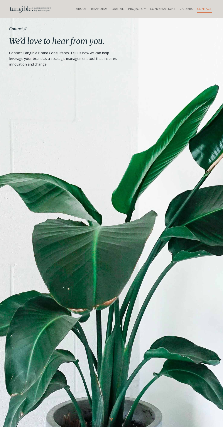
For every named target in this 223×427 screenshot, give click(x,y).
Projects (137, 9)
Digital (118, 9)
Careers (186, 9)
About (81, 9)
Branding (99, 9)
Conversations (162, 9)
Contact (204, 9)
